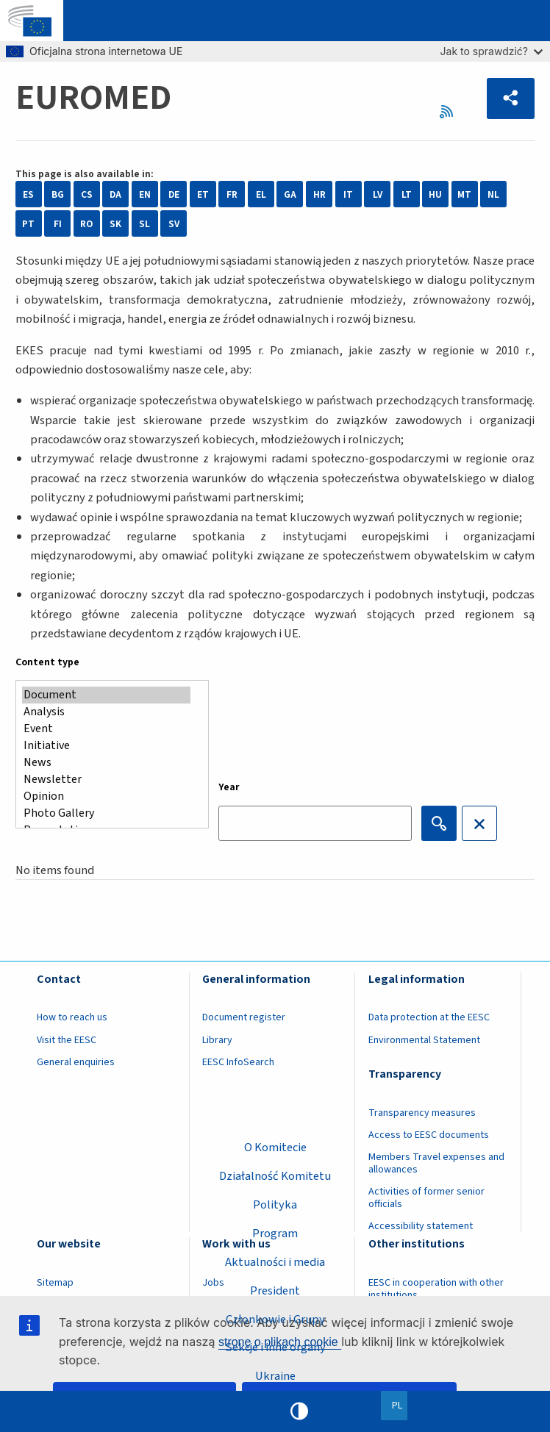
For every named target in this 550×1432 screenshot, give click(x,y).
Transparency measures (422, 1113)
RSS (450, 112)
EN (145, 194)
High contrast (299, 1411)
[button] (511, 99)
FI (58, 224)
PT (28, 224)
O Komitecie (275, 1147)
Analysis (106, 712)
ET (203, 194)
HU (435, 194)
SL (144, 224)
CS (87, 194)
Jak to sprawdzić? (491, 51)
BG (57, 194)
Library (217, 1040)
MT (464, 194)
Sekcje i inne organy (275, 1347)
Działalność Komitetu (275, 1176)
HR (319, 194)
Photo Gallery (106, 813)
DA (115, 194)
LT (406, 194)
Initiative (106, 745)
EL (261, 194)
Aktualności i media (275, 1262)
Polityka (275, 1205)
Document (106, 695)
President (275, 1291)
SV (173, 224)
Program (275, 1233)
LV (377, 194)
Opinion (106, 796)
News (106, 762)
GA (290, 194)
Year (229, 787)
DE (173, 194)
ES (28, 194)
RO (86, 224)
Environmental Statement (424, 1040)
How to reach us (72, 1017)
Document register (243, 1017)
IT (348, 194)
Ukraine (275, 1376)
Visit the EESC (66, 1040)
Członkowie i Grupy (275, 1319)
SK (115, 224)
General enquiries (76, 1062)
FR (232, 194)
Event (106, 728)
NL (493, 194)
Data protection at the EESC (429, 1017)
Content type (47, 662)
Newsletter (106, 779)
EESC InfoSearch (238, 1062)
